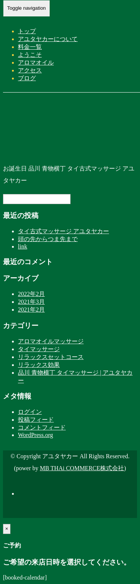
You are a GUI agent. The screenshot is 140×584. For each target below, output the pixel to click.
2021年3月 (31, 302)
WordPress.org (35, 435)
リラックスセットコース (51, 357)
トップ (27, 31)
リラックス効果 (39, 365)
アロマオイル (36, 62)
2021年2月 (31, 309)
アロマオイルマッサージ (51, 341)
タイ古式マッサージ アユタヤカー (63, 231)
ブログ (27, 78)
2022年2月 (31, 294)
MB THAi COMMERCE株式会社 (82, 468)
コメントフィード (42, 427)
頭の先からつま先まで (48, 239)
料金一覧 (30, 47)
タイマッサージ (39, 349)
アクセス (30, 70)
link (22, 246)
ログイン (30, 412)
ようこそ (30, 54)
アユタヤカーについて (48, 39)
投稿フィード (36, 419)
